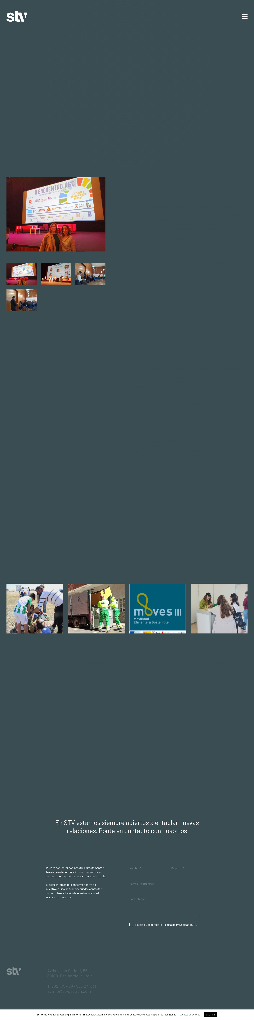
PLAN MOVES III (157, 641)
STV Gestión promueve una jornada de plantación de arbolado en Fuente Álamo (34, 647)
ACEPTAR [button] (210, 1014)
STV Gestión (16, 16)
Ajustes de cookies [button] (190, 1014)
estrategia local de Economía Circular (184, 414)
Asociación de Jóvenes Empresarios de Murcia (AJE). (207, 262)
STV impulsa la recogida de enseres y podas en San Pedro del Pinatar (96, 647)
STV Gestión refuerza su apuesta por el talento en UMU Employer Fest (219, 647)
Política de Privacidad (176, 924)
